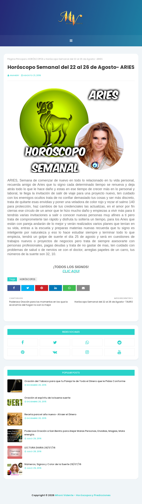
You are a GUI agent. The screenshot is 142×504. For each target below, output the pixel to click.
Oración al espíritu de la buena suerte (47, 398)
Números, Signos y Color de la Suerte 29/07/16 (52, 464)
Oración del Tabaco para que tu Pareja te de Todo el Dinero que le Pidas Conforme (74, 381)
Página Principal (16, 59)
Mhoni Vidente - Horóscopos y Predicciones (82, 495)
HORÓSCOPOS (35, 59)
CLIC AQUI (70, 271)
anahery (14, 75)
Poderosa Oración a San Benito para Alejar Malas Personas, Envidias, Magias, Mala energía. (74, 432)
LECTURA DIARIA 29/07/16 (39, 447)
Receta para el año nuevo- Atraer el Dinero (50, 414)
